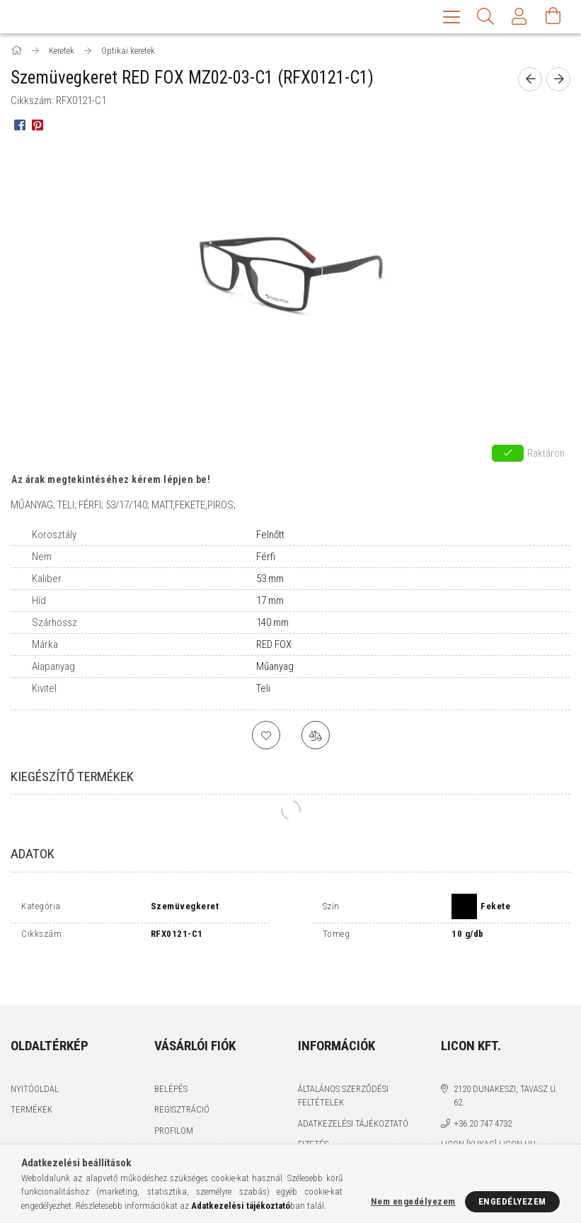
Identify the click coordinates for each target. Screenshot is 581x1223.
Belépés (171, 1057)
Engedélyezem (512, 1201)
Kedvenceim (179, 1141)
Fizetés (313, 1113)
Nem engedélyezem (413, 1201)
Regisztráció (181, 1078)
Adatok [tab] (32, 855)
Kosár (166, 1120)
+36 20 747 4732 (483, 1092)
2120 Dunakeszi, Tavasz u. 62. (506, 1064)
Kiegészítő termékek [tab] (72, 778)
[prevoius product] (530, 81)
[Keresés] (485, 17)
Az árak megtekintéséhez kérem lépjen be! (110, 481)
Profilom (173, 1099)
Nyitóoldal (35, 1057)
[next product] (558, 81)
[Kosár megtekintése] (553, 17)
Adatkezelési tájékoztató (353, 1092)
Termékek (31, 1078)
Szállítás (317, 1134)
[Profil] (519, 17)
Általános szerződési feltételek (343, 1064)
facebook (450, 1138)
